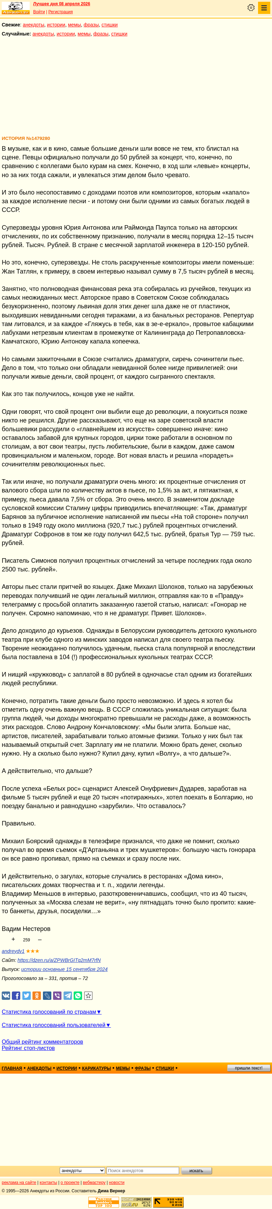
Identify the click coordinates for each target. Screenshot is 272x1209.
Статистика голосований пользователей (53, 1025)
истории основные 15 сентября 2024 (64, 969)
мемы (74, 24)
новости (116, 1182)
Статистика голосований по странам (49, 1012)
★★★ (32, 951)
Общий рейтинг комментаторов (42, 1042)
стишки (110, 24)
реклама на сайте (19, 1182)
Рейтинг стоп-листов (28, 1048)
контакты (48, 1182)
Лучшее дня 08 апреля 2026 (61, 3)
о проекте (70, 1182)
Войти (39, 11)
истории (56, 24)
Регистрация (60, 11)
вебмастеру (94, 1182)
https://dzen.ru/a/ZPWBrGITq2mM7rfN (59, 960)
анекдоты (33, 24)
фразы (91, 24)
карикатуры (96, 1068)
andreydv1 (13, 951)
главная (12, 1068)
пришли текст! (249, 1068)
